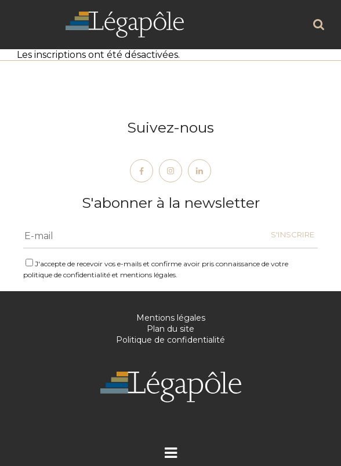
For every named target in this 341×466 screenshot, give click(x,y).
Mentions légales (170, 318)
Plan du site (170, 329)
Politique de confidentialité (170, 340)
